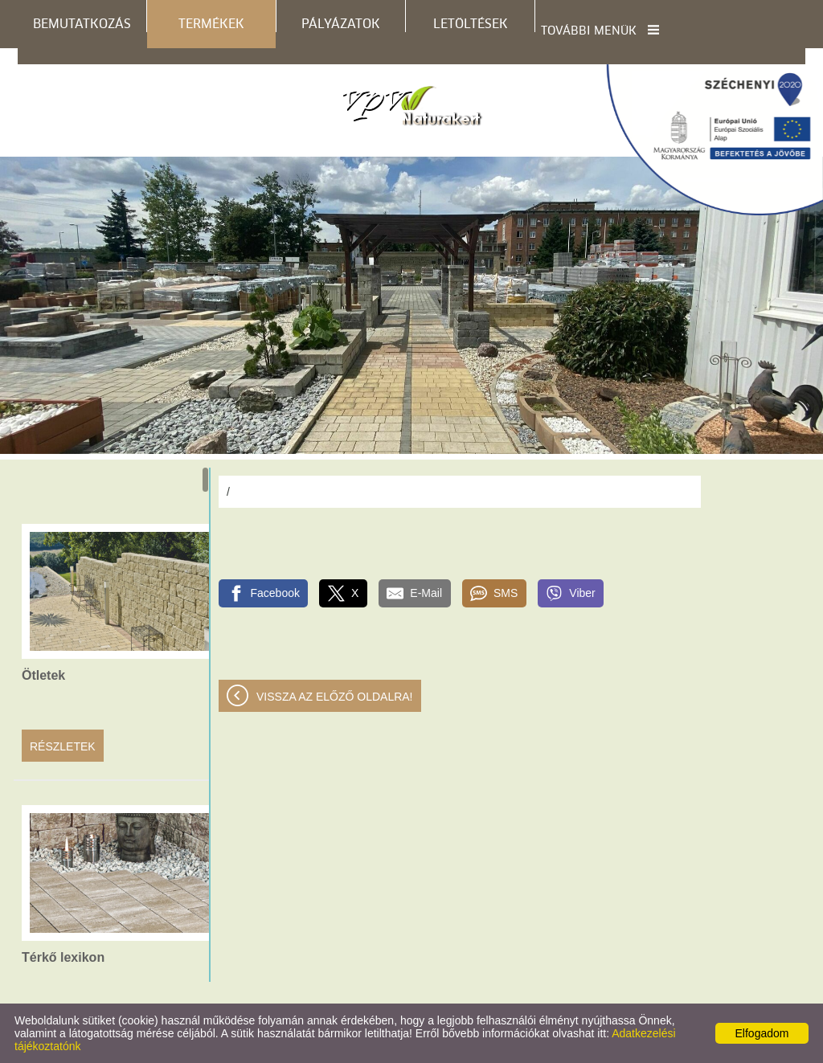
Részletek (63, 746)
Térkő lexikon (63, 957)
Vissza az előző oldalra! (334, 696)
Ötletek (43, 675)
